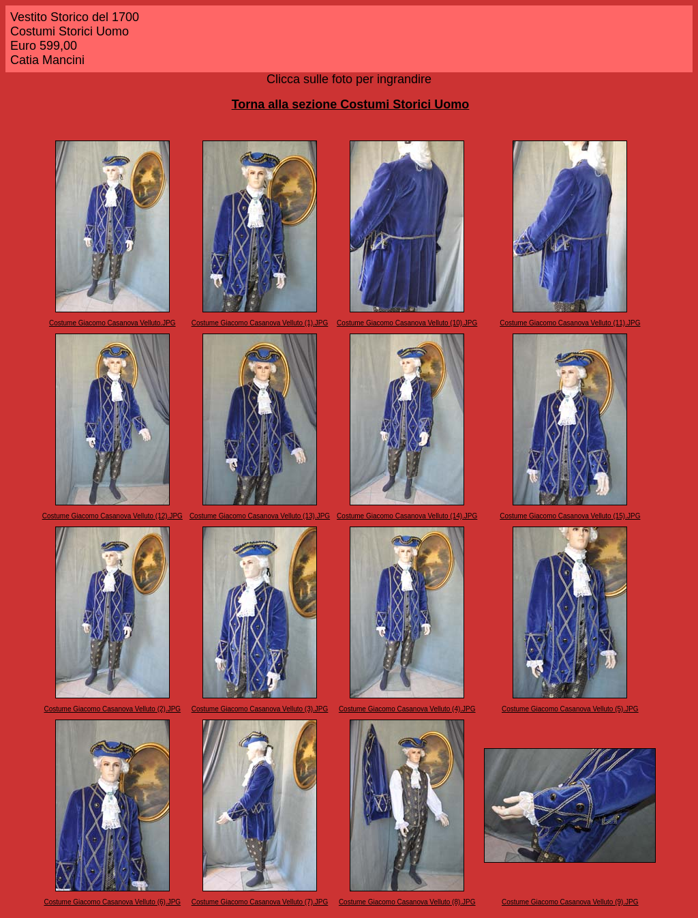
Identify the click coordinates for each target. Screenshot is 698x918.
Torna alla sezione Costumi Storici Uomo (351, 104)
